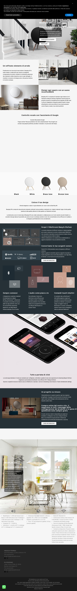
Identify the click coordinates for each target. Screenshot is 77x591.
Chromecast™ (10, 300)
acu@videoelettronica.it (14, 570)
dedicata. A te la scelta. (13, 309)
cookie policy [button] (23, 579)
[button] (72, 575)
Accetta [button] (69, 587)
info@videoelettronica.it (14, 556)
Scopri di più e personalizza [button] (12, 587)
